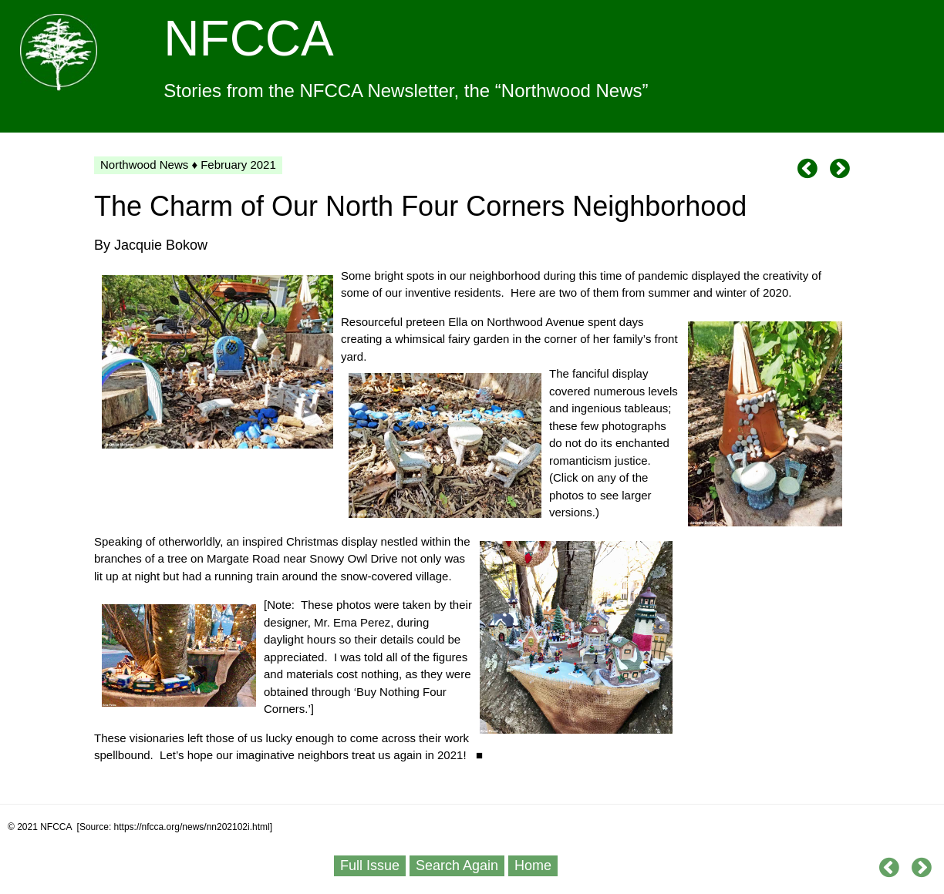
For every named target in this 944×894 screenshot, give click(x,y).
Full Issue (370, 865)
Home (532, 865)
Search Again (457, 865)
